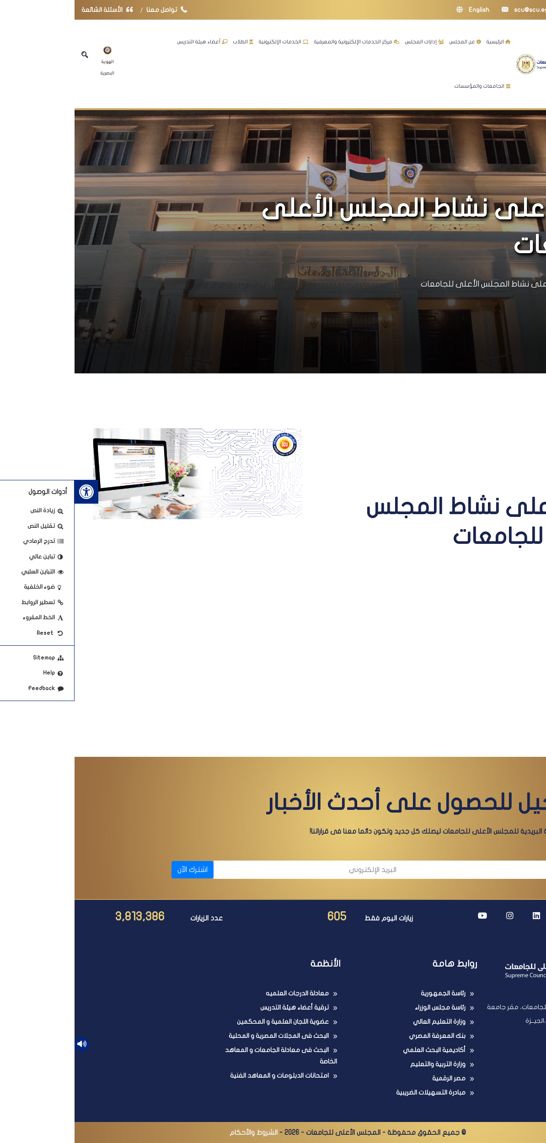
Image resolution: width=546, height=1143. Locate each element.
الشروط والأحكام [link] (179, 1132)
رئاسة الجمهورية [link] (368, 993)
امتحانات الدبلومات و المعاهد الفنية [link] (204, 1075)
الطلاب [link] (169, 41)
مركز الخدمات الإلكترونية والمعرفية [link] (282, 41)
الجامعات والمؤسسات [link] (408, 86)
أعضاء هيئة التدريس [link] (128, 41)
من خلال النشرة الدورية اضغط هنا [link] (378, 695)
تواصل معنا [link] (94, 9)
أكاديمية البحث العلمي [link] (359, 1050)
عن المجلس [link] (391, 41)
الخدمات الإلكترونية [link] (209, 41)
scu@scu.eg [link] (450, 9)
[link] (12, 492)
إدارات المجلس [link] (350, 41)
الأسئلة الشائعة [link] (35, 9)
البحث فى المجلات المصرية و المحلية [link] (204, 1035)
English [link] (398, 9)
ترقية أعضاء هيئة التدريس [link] (220, 1007)
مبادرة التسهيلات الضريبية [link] (356, 1092)
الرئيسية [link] (424, 41)
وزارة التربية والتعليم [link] (363, 1064)
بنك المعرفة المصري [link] (362, 1035)
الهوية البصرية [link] (33, 60)
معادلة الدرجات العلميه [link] (222, 993)
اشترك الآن (118, 869)
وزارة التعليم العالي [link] (364, 1021)
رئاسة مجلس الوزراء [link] (365, 1007)
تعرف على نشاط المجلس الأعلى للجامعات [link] (420, 284)
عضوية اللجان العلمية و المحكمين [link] (208, 1021)
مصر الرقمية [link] (374, 1078)
